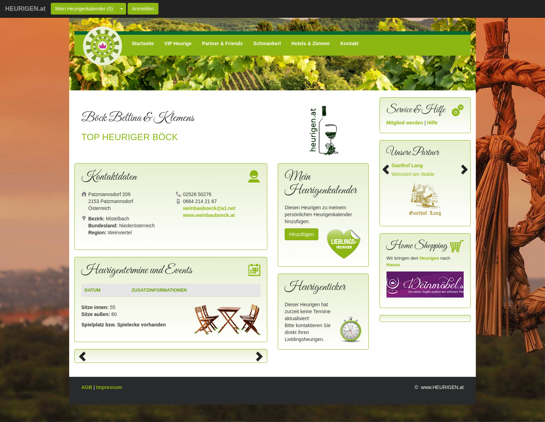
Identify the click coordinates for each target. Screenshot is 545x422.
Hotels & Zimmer (310, 43)
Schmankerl (267, 43)
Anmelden (143, 8)
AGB (87, 387)
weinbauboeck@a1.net (209, 208)
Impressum (109, 387)
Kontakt (349, 43)
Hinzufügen (301, 234)
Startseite (143, 43)
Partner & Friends (222, 43)
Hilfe (432, 122)
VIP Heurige (178, 43)
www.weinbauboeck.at (209, 215)
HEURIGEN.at (25, 8)
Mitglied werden (406, 122)
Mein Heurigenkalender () (84, 8)
